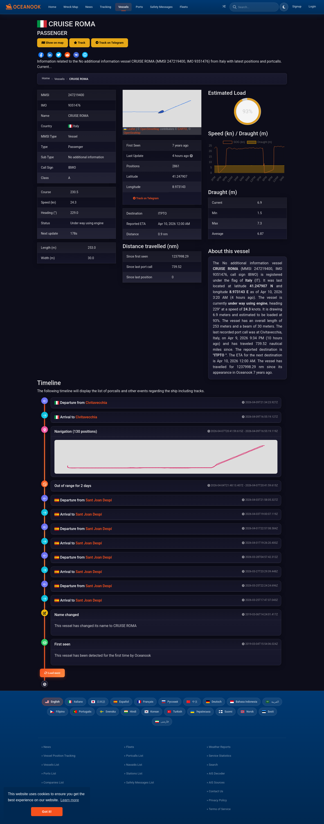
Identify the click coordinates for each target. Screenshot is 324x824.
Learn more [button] (70, 800)
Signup (296, 6)
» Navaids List (133, 764)
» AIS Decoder (216, 773)
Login (312, 6)
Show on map (52, 42)
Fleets (184, 7)
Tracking (105, 7)
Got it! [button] (47, 811)
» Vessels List (50, 764)
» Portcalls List (133, 755)
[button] (162, 112)
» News (46, 747)
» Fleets (129, 747)
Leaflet (129, 129)
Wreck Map (70, 7)
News (89, 7)
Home (52, 7)
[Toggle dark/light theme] (284, 7)
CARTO (182, 129)
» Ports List (48, 773)
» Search (212, 764)
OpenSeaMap (132, 132)
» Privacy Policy (217, 800)
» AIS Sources (216, 782)
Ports (139, 7)
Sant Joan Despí (99, 500)
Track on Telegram (110, 42)
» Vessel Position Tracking (58, 755)
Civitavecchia (96, 403)
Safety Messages (161, 7)
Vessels (123, 7)
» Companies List (52, 782)
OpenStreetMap (149, 129)
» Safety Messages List (139, 782)
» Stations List (133, 773)
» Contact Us (215, 791)
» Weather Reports (219, 747)
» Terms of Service (219, 809)
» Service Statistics (219, 755)
